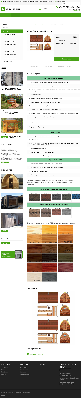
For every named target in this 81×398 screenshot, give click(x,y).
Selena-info (3, 395)
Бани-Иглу (6, 31)
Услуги (42, 15)
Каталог (15, 15)
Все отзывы (5, 162)
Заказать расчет (66, 59)
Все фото (4, 230)
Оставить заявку (44, 9)
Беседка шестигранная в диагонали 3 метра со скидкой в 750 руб (12, 136)
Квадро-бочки (6, 27)
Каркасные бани (7, 61)
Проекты (37, 25)
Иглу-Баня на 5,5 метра (10, 54)
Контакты (59, 15)
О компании (5, 15)
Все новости (5, 243)
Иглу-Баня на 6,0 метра (10, 58)
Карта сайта (17, 393)
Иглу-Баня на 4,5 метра (10, 48)
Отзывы (3, 374)
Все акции (5, 137)
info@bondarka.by (61, 1)
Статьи (50, 15)
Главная (30, 25)
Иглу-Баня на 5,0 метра (10, 51)
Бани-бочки (6, 24)
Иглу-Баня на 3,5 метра (10, 41)
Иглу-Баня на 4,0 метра (10, 44)
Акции (34, 15)
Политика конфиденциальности (7, 393)
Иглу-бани (23, 372)
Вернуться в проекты (35, 354)
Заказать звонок (75, 10)
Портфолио (25, 15)
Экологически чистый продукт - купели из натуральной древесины (12, 112)
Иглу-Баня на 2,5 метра (10, 34)
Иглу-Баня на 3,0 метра (10, 38)
